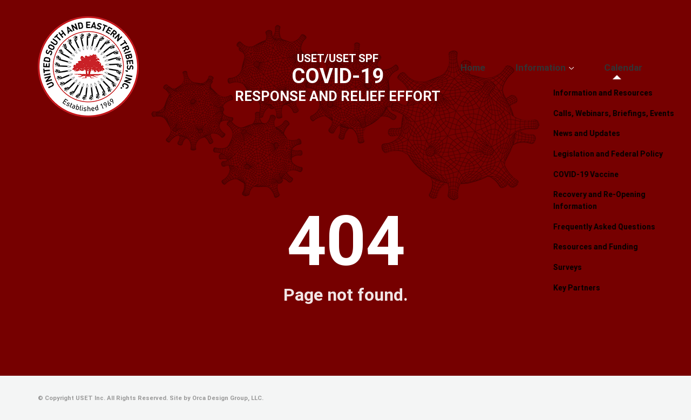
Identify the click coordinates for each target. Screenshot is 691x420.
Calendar (631, 67)
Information (566, 67)
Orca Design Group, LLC (227, 398)
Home (513, 67)
